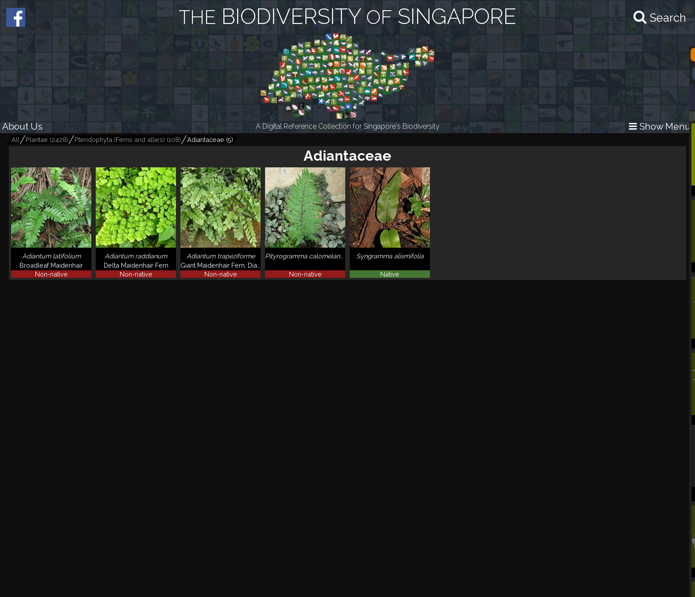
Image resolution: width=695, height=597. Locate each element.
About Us (22, 126)
